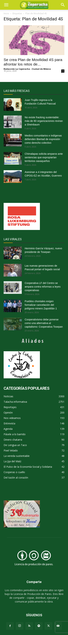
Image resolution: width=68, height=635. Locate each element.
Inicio (6, 13)
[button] (63, 5)
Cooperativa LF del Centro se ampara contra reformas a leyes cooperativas (43, 287)
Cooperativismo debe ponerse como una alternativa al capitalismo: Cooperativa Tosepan (44, 323)
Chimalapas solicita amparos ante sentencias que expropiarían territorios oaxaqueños (44, 157)
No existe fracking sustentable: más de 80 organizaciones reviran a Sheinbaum (44, 121)
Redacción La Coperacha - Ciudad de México (27, 69)
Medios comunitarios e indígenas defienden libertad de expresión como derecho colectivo (43, 139)
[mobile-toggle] (6, 5)
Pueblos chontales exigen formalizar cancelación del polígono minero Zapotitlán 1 (41, 305)
